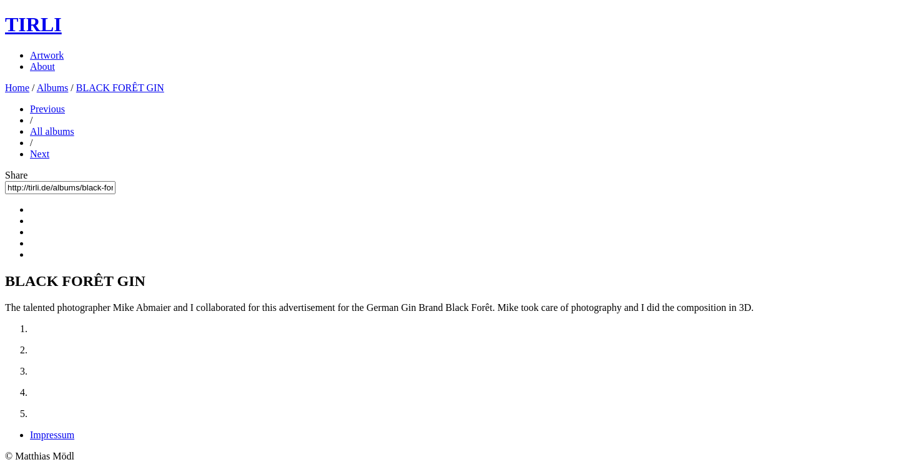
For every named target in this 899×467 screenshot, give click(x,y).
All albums (52, 131)
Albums (53, 87)
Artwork (47, 55)
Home (17, 87)
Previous (47, 109)
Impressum (52, 435)
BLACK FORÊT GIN (120, 87)
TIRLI (33, 24)
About (42, 66)
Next (39, 154)
